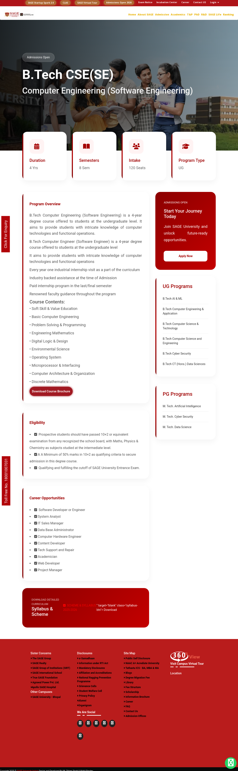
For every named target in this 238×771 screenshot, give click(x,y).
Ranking (228, 14)
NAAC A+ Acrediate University (141, 663)
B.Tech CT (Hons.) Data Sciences (184, 364)
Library (128, 682)
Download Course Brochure (51, 391)
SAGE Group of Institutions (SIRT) (50, 668)
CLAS (65, 2)
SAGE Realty (38, 663)
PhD (196, 14)
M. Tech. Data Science (177, 427)
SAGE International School (46, 672)
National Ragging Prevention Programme (94, 679)
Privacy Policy (86, 695)
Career (128, 701)
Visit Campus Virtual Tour (187, 663)
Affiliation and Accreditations (94, 672)
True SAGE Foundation (44, 677)
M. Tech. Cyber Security (178, 416)
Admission (162, 14)
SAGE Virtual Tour (87, 2)
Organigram (84, 705)
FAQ (127, 706)
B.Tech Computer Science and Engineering (182, 341)
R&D (204, 14)
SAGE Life (214, 14)
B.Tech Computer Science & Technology (180, 326)
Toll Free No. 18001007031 (6, 480)
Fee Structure (132, 687)
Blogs (128, 672)
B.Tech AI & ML (172, 298)
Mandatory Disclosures (91, 668)
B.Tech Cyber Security (177, 353)
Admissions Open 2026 (119, 2)
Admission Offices (135, 716)
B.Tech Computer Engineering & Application (183, 311)
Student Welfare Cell (89, 691)
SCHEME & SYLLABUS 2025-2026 (79, 607)
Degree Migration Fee (137, 677)
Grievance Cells (86, 686)
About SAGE (145, 14)
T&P (190, 14)
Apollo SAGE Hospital (43, 687)
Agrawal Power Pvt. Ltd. (45, 682)
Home (132, 14)
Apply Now (186, 256)
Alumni (81, 700)
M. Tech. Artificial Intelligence (182, 406)
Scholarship (131, 692)
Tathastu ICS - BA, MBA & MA (141, 668)
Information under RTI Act (92, 663)
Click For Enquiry (5, 234)
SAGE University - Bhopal (46, 697)
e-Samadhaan (86, 658)
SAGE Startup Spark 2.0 (41, 2)
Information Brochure (137, 696)
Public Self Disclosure (137, 658)
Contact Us (131, 711)
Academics (178, 14)
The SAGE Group (41, 658)
